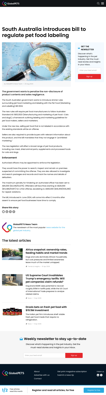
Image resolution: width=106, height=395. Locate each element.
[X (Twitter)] (101, 375)
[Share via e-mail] (3, 211)
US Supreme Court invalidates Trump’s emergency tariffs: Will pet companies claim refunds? (45, 278)
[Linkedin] (98, 375)
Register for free (94, 390)
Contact (38, 378)
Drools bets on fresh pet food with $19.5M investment (46, 308)
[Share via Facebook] (13, 211)
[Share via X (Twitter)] (10, 211)
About (37, 371)
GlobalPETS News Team (14, 84)
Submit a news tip (65, 375)
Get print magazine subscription (72, 371)
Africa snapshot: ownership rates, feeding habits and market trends (46, 251)
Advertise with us (41, 375)
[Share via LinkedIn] (6, 211)
